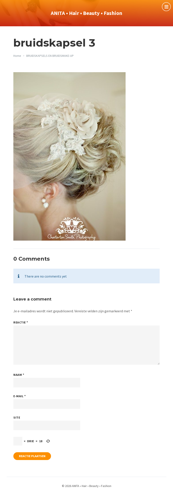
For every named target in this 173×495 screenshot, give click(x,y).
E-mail (19, 396)
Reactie (20, 322)
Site (16, 417)
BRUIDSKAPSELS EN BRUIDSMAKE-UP (50, 56)
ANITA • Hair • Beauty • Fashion (86, 13)
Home (17, 56)
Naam (18, 375)
